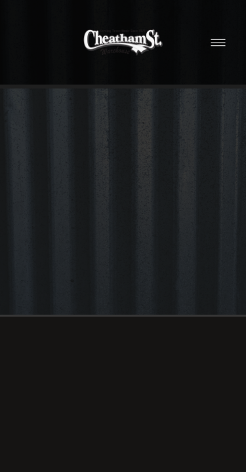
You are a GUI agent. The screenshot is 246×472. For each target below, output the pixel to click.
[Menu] (218, 42)
